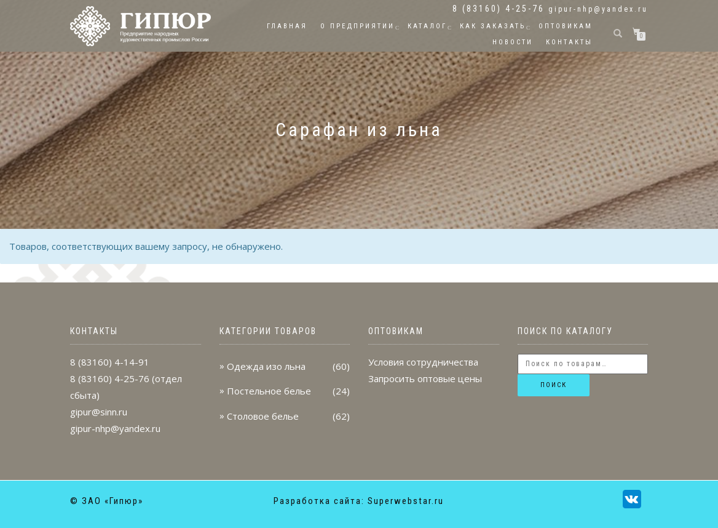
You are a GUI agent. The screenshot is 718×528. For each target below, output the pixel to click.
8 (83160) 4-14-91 (109, 362)
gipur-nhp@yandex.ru (598, 9)
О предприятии (357, 26)
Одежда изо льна (266, 366)
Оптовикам (565, 26)
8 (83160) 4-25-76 (109, 378)
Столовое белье (263, 416)
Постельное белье (269, 391)
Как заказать (493, 26)
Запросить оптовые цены (425, 378)
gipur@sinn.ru (98, 412)
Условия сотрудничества (423, 362)
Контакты (569, 42)
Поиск (553, 385)
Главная (287, 26)
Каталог (427, 26)
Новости (512, 42)
